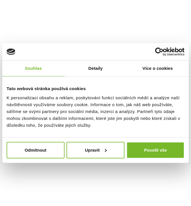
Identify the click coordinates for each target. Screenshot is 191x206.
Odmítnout (35, 149)
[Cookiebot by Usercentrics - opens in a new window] (159, 51)
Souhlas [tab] (33, 68)
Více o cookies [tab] (158, 68)
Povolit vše (155, 149)
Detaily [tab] (95, 68)
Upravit (96, 149)
